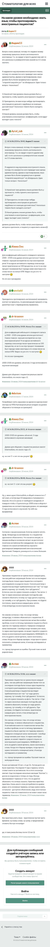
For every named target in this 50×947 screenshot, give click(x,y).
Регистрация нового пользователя (25, 883)
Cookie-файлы (29, 937)
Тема (17, 937)
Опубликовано (21, 46)
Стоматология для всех (19, 4)
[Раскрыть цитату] (6, 141)
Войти (25, 901)
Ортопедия (19, 34)
